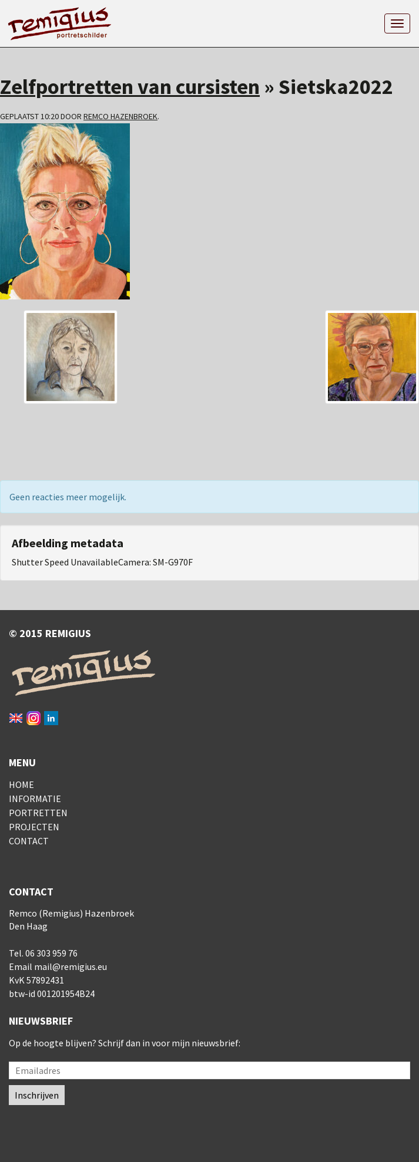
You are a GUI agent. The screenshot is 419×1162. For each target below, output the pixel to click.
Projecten (34, 827)
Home (21, 784)
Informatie (35, 798)
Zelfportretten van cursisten (130, 86)
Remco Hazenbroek (120, 116)
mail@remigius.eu (70, 966)
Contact (29, 841)
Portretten (38, 813)
